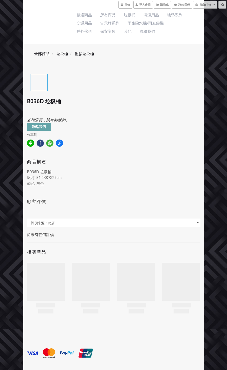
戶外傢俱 (84, 31)
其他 (127, 31)
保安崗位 (108, 31)
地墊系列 (174, 15)
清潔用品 (151, 15)
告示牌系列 (109, 23)
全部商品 (42, 53)
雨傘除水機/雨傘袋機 (146, 23)
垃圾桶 (129, 15)
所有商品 (108, 15)
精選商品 (84, 15)
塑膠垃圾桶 (84, 53)
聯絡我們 (147, 31)
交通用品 (84, 23)
